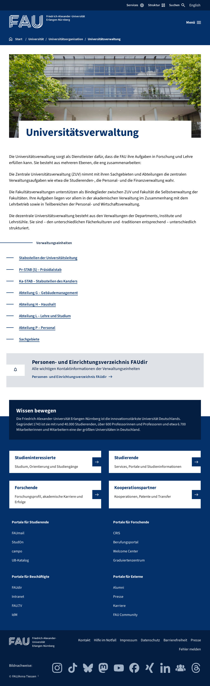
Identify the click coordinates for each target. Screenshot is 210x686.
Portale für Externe (128, 576)
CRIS (116, 532)
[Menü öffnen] (193, 22)
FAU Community (125, 614)
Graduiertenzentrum (129, 560)
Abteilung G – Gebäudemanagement (50, 292)
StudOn (18, 541)
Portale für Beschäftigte (30, 576)
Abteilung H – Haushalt (39, 304)
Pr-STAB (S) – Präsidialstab (42, 269)
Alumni (118, 587)
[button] (55, 461)
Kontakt (84, 639)
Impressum (128, 639)
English (194, 5)
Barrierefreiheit (175, 639)
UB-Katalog (20, 560)
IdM (14, 614)
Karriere (119, 605)
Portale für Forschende (131, 521)
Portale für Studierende (30, 521)
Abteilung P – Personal (39, 327)
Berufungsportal (125, 541)
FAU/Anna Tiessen (24, 676)
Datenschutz (150, 639)
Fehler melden (190, 649)
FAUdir (17, 587)
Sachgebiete (30, 339)
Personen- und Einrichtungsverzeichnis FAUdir (69, 376)
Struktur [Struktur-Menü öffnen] (156, 5)
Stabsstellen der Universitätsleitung (51, 258)
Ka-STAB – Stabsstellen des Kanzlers (51, 281)
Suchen (177, 5)
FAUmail (18, 532)
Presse (118, 596)
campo (17, 551)
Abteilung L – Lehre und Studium (48, 315)
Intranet (18, 596)
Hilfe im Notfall (105, 639)
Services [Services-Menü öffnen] (135, 5)
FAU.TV (17, 605)
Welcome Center (125, 551)
